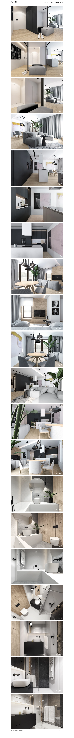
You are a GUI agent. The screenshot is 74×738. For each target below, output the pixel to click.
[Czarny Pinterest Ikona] (62, 730)
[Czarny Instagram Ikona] (61, 730)
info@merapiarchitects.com (14, 730)
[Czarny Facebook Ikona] (59, 730)
